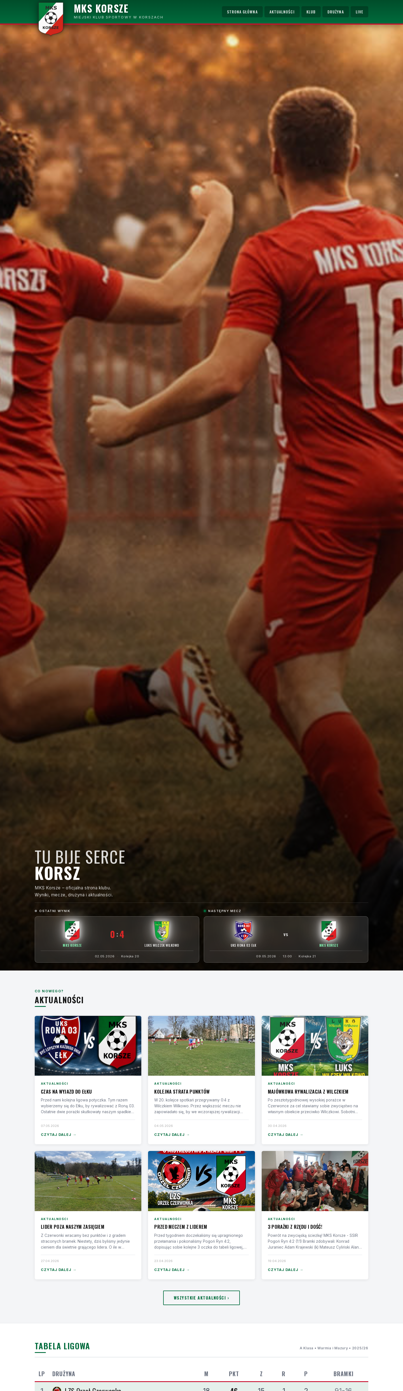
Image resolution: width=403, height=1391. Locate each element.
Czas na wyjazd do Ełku (66, 1091)
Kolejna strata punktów (182, 1091)
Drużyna (335, 12)
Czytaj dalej (58, 1135)
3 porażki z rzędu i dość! (295, 1226)
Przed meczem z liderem (180, 1226)
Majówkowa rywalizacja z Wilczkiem (308, 1091)
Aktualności (282, 12)
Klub (311, 12)
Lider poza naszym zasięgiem (72, 1226)
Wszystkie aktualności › (201, 1298)
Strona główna (242, 12)
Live (359, 12)
